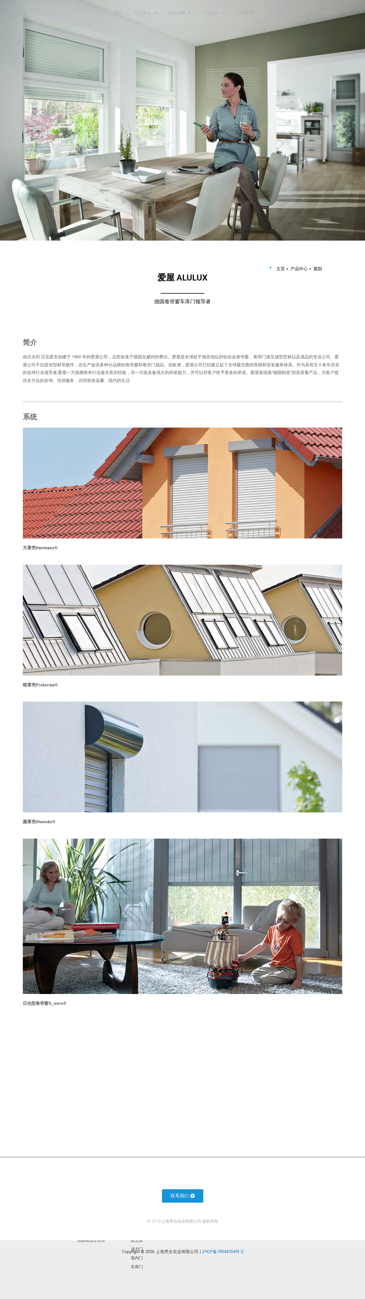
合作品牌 (179, 13)
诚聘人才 (302, 12)
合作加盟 (273, 12)
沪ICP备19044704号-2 (223, 1251)
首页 (118, 12)
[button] (182, 1196)
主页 (281, 268)
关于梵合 (145, 13)
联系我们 (330, 12)
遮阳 (317, 268)
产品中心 (213, 13)
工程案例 (245, 12)
